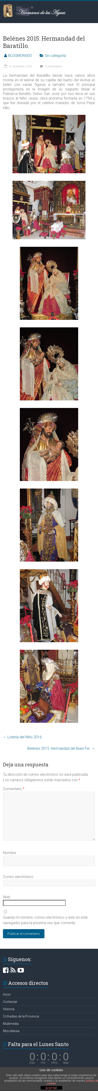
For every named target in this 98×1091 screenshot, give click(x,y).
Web (6, 897)
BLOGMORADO (20, 55)
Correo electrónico (18, 877)
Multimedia (11, 1023)
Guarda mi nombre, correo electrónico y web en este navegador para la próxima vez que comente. (45, 920)
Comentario (13, 789)
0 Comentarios (50, 66)
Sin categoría (55, 55)
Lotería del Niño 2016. (23, 737)
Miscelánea (11, 1031)
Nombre (9, 853)
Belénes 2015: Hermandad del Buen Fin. (61, 748)
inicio (7, 994)
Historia (8, 1009)
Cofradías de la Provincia (21, 1016)
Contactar (10, 1002)
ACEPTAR (51, 1088)
